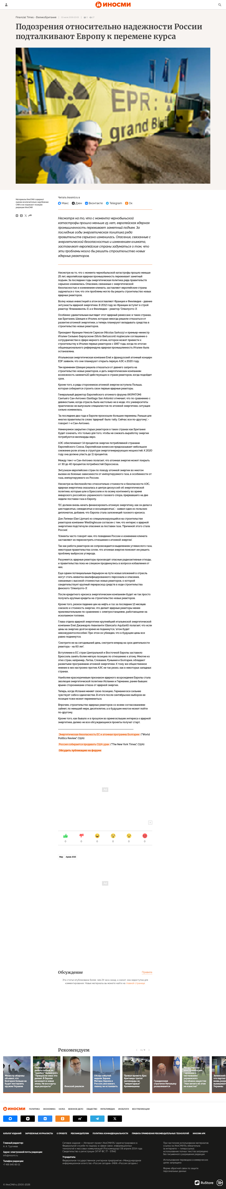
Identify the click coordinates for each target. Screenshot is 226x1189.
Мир (61, 857)
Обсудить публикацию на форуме (80, 750)
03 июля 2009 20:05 (70, 17)
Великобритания (46, 17)
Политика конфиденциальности (110, 1133)
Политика (34, 1109)
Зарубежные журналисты (39, 1133)
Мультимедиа (107, 1109)
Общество (91, 1109)
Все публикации (141, 1109)
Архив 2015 (71, 857)
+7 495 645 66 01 (11, 1164)
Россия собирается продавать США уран (84, 744)
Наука (62, 1109)
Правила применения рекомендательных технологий (160, 1133)
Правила (147, 972)
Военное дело (75, 1109)
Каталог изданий (12, 1133)
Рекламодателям (80, 1133)
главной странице (135, 983)
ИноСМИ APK (199, 1133)
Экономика (49, 1109)
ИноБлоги (123, 1109)
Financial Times (25, 17)
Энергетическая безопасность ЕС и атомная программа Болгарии (99, 734)
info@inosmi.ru (10, 1155)
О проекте (62, 1133)
